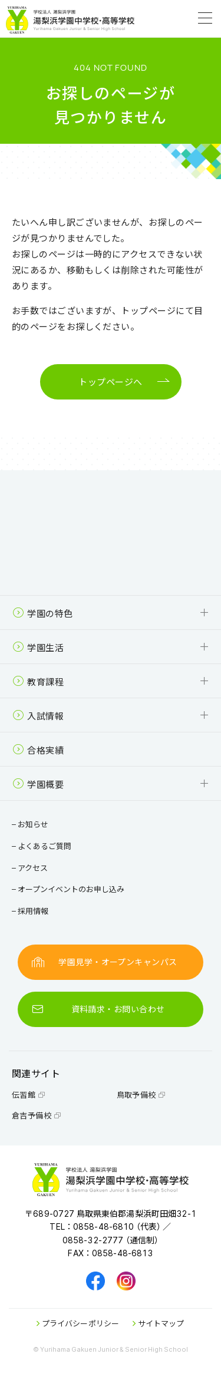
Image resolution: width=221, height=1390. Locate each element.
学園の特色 (42, 613)
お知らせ (31, 824)
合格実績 (38, 750)
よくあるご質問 (43, 845)
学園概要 (38, 784)
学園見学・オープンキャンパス (104, 962)
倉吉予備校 (36, 1115)
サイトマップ (158, 1323)
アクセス (31, 867)
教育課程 (38, 681)
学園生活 (38, 647)
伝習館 (28, 1094)
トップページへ (110, 381)
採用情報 (31, 910)
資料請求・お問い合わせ (98, 1009)
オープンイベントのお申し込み (69, 888)
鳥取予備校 (141, 1094)
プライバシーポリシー (78, 1323)
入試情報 (38, 715)
